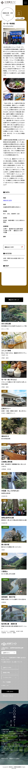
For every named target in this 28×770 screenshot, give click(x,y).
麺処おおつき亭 (9, 247)
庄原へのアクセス (7, 667)
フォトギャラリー (7, 677)
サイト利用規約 (7, 682)
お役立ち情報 (6, 672)
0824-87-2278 (7, 200)
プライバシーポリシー (8, 696)
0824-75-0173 (7, 662)
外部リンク (5, 685)
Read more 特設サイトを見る (10, 758)
